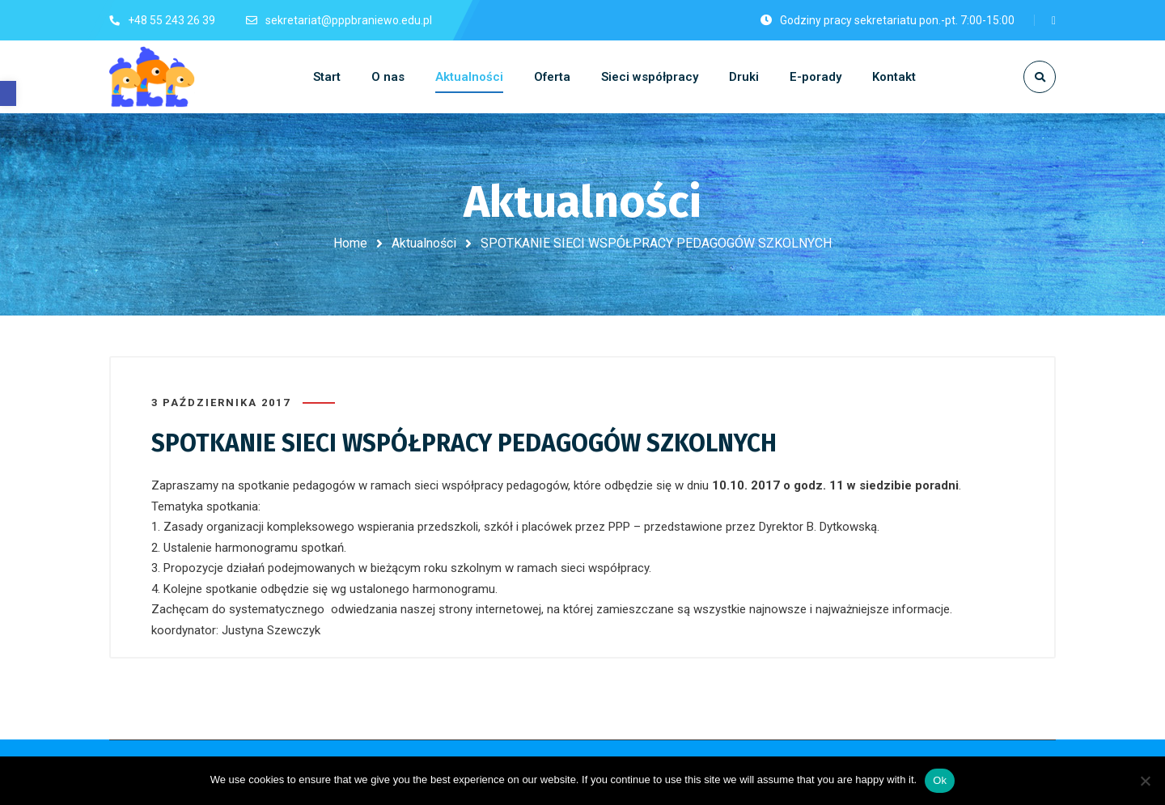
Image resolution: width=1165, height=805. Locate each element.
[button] (8, 93)
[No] (1145, 781)
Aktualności (424, 243)
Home (350, 243)
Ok (940, 780)
